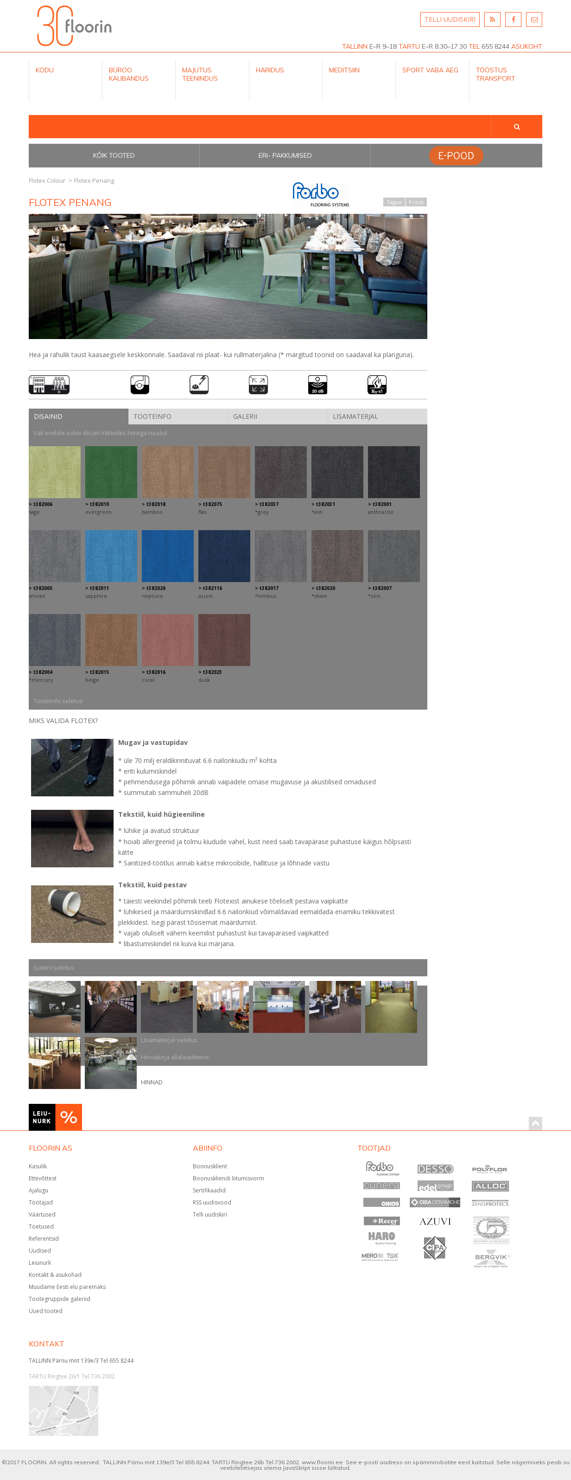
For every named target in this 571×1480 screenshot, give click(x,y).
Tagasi (394, 202)
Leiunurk (40, 1263)
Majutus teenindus (200, 74)
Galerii (245, 416)
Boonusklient (210, 1166)
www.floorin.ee (322, 1462)
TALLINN (355, 46)
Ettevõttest (43, 1178)
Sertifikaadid (209, 1190)
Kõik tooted (114, 155)
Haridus (270, 70)
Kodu (45, 70)
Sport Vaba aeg (430, 70)
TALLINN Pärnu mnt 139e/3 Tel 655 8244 (81, 1361)
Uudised (40, 1251)
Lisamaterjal (355, 416)
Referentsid (44, 1239)
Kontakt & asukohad (55, 1275)
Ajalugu (38, 1190)
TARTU (409, 46)
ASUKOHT (526, 46)
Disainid (48, 416)
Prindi (416, 202)
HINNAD (152, 1082)
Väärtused (42, 1214)
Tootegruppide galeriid (59, 1299)
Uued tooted (46, 1311)
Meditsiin (344, 70)
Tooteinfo (152, 416)
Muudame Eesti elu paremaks (67, 1287)
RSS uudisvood (212, 1202)
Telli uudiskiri (210, 1214)
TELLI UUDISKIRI (450, 19)
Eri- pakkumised (285, 155)
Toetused (41, 1226)
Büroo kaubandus (129, 74)
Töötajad (41, 1202)
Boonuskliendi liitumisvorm (228, 1178)
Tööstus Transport (495, 74)
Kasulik (38, 1166)
